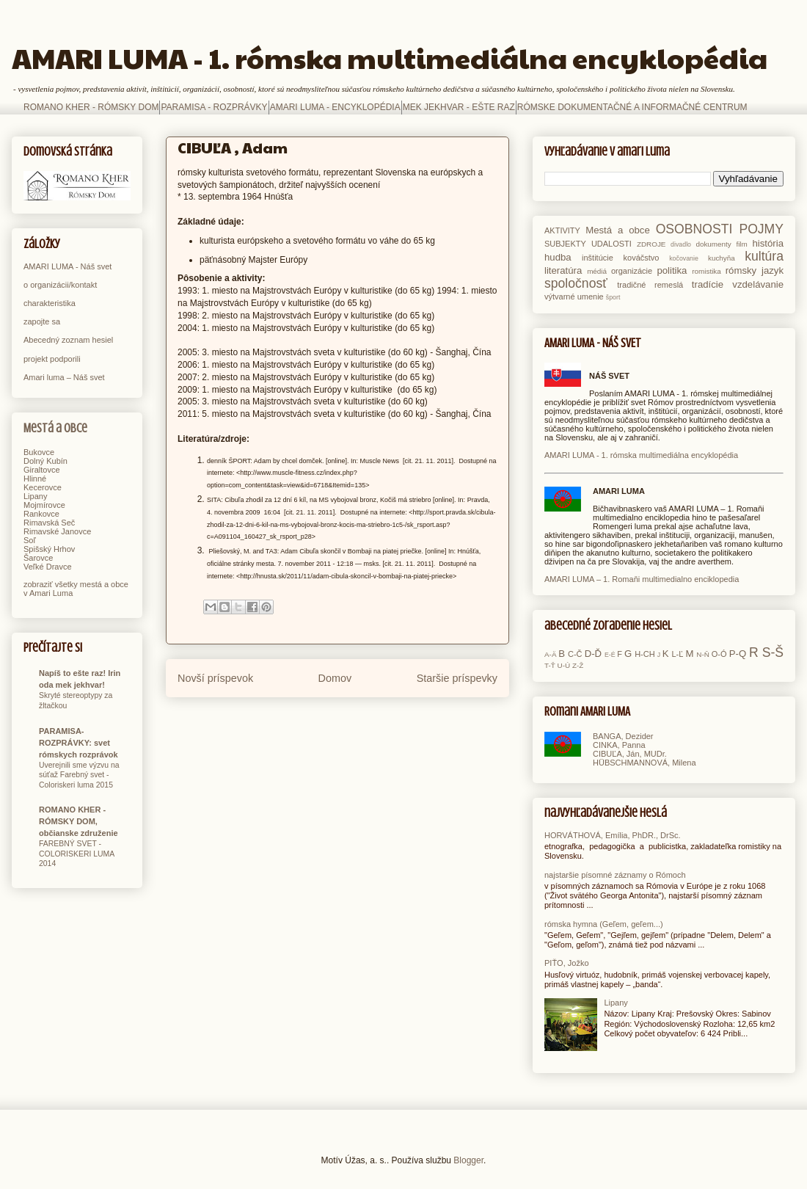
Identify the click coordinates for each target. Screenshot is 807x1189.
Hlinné (34, 478)
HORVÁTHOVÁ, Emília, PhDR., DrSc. (612, 835)
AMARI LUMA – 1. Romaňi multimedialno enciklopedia (641, 579)
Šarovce (38, 557)
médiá (597, 271)
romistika (706, 271)
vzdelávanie (758, 284)
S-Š (773, 652)
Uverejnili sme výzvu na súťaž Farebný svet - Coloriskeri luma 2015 (79, 775)
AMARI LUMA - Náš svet (67, 266)
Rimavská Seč (49, 522)
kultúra (764, 256)
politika (672, 270)
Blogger (468, 1160)
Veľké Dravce (47, 566)
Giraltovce (41, 469)
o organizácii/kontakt (60, 284)
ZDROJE (651, 244)
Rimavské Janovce (57, 531)
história (768, 243)
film (741, 244)
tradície (707, 284)
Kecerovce (42, 487)
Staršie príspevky (457, 678)
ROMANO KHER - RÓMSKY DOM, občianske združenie (78, 821)
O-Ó (719, 654)
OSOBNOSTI (694, 229)
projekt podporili (52, 358)
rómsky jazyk (755, 270)
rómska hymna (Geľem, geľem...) (603, 924)
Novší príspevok (215, 678)
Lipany (35, 496)
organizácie (631, 270)
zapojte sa (41, 321)
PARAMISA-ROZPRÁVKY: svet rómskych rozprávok (78, 743)
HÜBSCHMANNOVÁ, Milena (644, 762)
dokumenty (713, 244)
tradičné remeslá (650, 284)
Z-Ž (577, 665)
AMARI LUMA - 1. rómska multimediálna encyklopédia (389, 57)
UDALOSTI (611, 243)
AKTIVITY (562, 230)
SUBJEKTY (565, 243)
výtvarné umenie (574, 296)
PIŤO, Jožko (566, 963)
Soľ (29, 540)
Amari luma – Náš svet (64, 377)
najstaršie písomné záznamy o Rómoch (615, 874)
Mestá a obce (55, 428)
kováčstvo (642, 257)
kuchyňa (721, 258)
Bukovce (38, 452)
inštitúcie (597, 257)
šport (613, 297)
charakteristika (49, 303)
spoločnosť (575, 283)
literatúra (563, 270)
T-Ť (549, 665)
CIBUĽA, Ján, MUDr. (630, 753)
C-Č (575, 654)
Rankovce (41, 513)
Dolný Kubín (45, 461)
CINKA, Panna (619, 745)
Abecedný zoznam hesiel (68, 339)
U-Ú (564, 665)
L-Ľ (677, 654)
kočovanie (683, 258)
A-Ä (550, 654)
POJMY (761, 229)
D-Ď (593, 653)
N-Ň (702, 654)
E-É (610, 654)
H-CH (645, 654)
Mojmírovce (44, 505)
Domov (335, 678)
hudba (558, 257)
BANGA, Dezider (623, 736)
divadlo (681, 244)
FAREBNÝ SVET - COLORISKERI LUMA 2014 (76, 854)
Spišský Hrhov (49, 549)
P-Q (737, 653)
